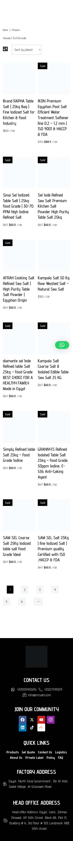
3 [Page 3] (39, 590)
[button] (62, 345)
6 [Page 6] (22, 601)
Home (5, 29)
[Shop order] (27, 50)
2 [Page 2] (25, 590)
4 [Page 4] (55, 590)
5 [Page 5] (6, 601)
